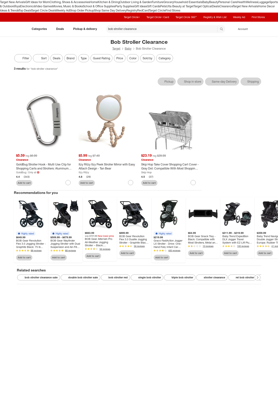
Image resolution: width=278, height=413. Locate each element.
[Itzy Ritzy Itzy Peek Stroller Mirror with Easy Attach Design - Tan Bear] (108, 166)
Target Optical (203, 6)
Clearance (226, 6)
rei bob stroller (242, 277)
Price (119, 58)
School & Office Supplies (99, 6)
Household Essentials (188, 2)
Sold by (147, 58)
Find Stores (173, 10)
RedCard (143, 10)
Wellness (252, 2)
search (221, 29)
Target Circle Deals (43, 10)
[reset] (214, 29)
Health (241, 2)
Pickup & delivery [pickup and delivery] (86, 29)
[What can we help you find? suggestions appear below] (165, 29)
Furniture (157, 2)
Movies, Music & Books (67, 6)
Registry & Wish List (214, 17)
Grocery (168, 2)
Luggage (263, 2)
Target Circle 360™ (186, 17)
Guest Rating (101, 58)
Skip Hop (146, 172)
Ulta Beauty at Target (180, 6)
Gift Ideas (140, 6)
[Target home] (19, 29)
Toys (17, 6)
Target (116, 48)
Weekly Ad (63, 10)
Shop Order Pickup (82, 10)
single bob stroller (147, 277)
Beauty (213, 2)
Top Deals (25, 10)
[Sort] (41, 58)
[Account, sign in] (241, 29)
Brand (70, 58)
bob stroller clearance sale (39, 277)
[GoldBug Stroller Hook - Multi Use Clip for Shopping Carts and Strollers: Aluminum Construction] (45, 166)
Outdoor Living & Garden (136, 2)
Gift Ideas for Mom (37, 2)
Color (132, 58)
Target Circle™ (132, 17)
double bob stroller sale (80, 277)
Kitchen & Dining (109, 2)
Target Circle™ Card (157, 17)
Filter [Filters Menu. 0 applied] (23, 58)
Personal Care (227, 2)
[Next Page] (257, 277)
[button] (25, 233)
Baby (205, 2)
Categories (41, 29)
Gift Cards (153, 6)
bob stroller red (115, 277)
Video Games (43, 6)
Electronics (27, 6)
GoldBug (21, 172)
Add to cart (24, 182)
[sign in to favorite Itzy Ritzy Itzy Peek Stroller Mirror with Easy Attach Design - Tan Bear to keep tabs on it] (130, 182)
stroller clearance (212, 277)
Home (94, 2)
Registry (131, 10)
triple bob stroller (179, 277)
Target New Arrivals (12, 2)
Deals (215, 6)
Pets (163, 6)
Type (84, 58)
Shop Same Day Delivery (110, 10)
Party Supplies (124, 6)
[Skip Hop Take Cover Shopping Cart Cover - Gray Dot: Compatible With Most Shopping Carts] (170, 166)
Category (165, 58)
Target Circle (157, 10)
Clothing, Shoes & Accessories (70, 2)
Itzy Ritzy (84, 172)
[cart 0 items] (259, 29)
